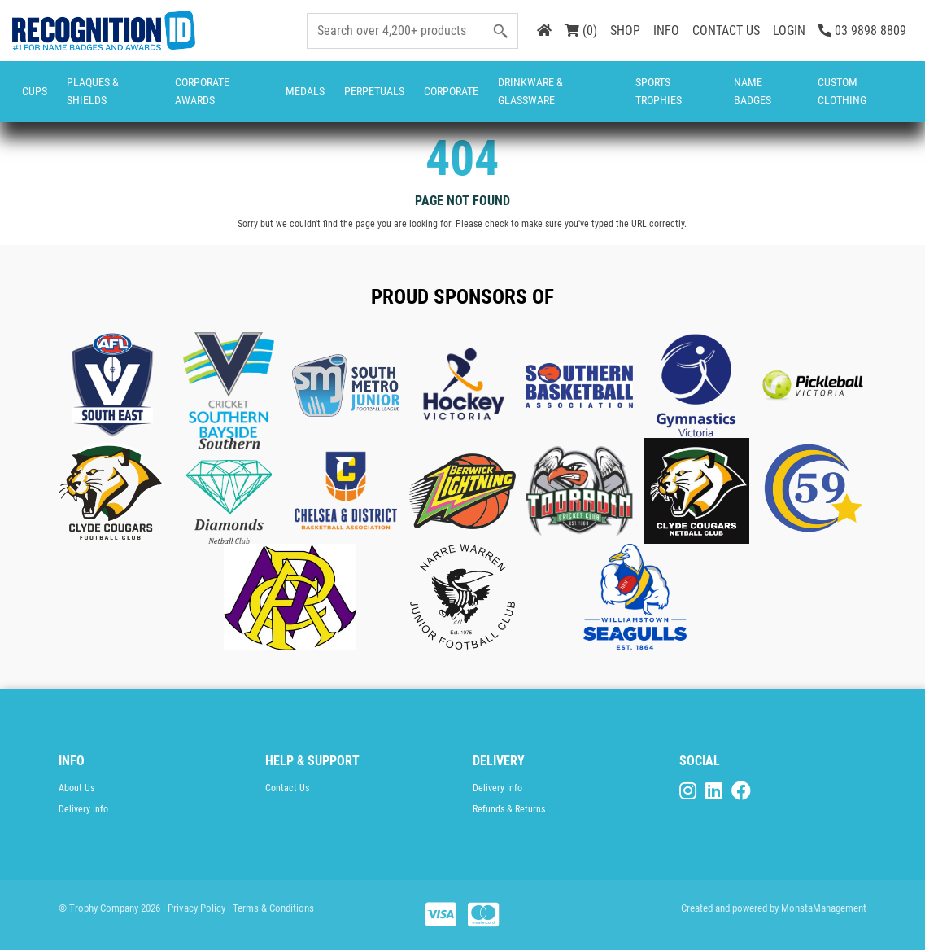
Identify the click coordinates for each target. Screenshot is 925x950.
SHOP (625, 30)
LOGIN (789, 30)
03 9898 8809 (862, 30)
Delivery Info (83, 809)
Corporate (451, 91)
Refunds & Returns (509, 809)
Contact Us (287, 788)
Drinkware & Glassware (530, 91)
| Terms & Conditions (271, 908)
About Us (76, 788)
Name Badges (752, 91)
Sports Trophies (658, 91)
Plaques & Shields (93, 91)
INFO (666, 30)
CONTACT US (726, 30)
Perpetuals (374, 91)
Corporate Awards (202, 91)
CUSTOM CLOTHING (842, 91)
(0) (581, 30)
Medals (305, 91)
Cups (34, 91)
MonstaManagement (823, 908)
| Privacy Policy (194, 908)
